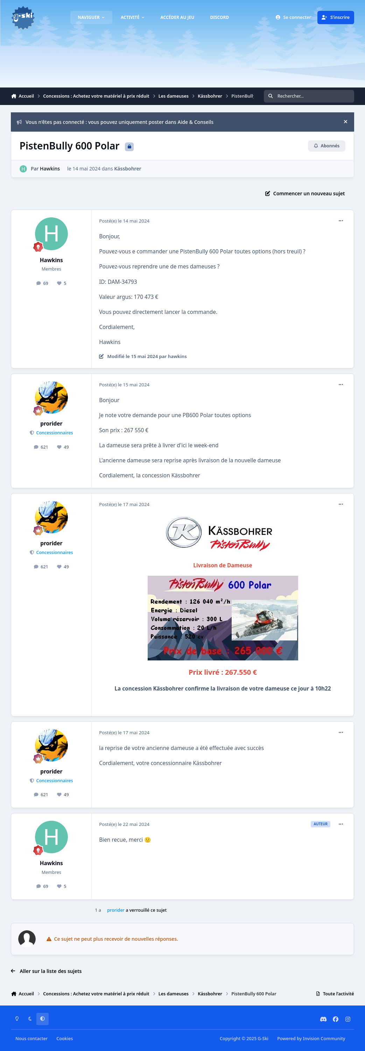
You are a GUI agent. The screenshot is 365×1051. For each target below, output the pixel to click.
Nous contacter (31, 1039)
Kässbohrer (127, 168)
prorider (51, 423)
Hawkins (50, 168)
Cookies (64, 1039)
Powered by (311, 1039)
